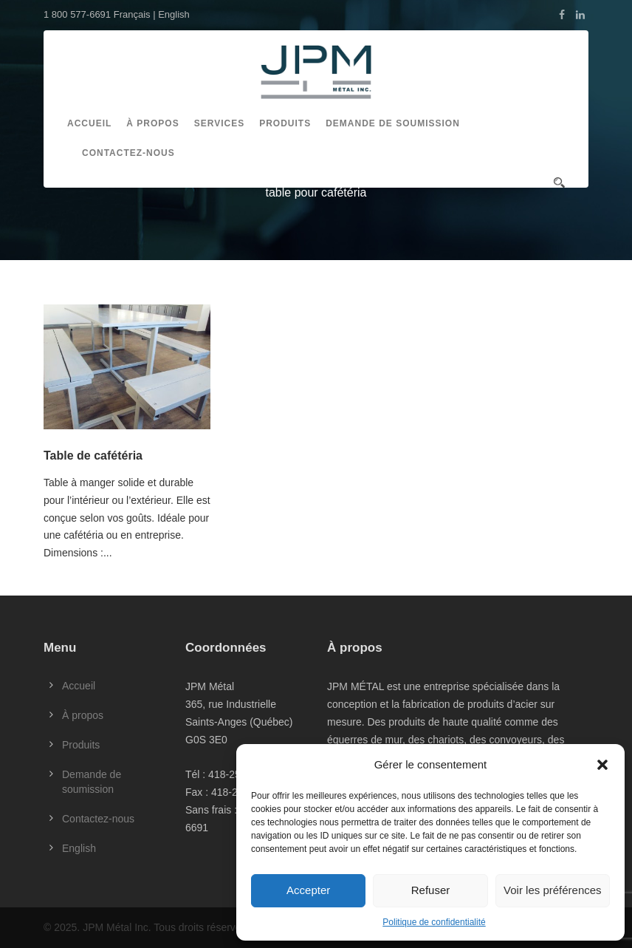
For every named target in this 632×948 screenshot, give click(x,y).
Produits (285, 123)
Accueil (89, 123)
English (174, 14)
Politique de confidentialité (433, 922)
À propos (152, 123)
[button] (602, 764)
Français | (136, 14)
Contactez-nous (128, 153)
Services (219, 123)
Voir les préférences (553, 890)
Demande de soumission (393, 123)
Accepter (308, 890)
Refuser (430, 890)
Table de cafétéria (93, 455)
